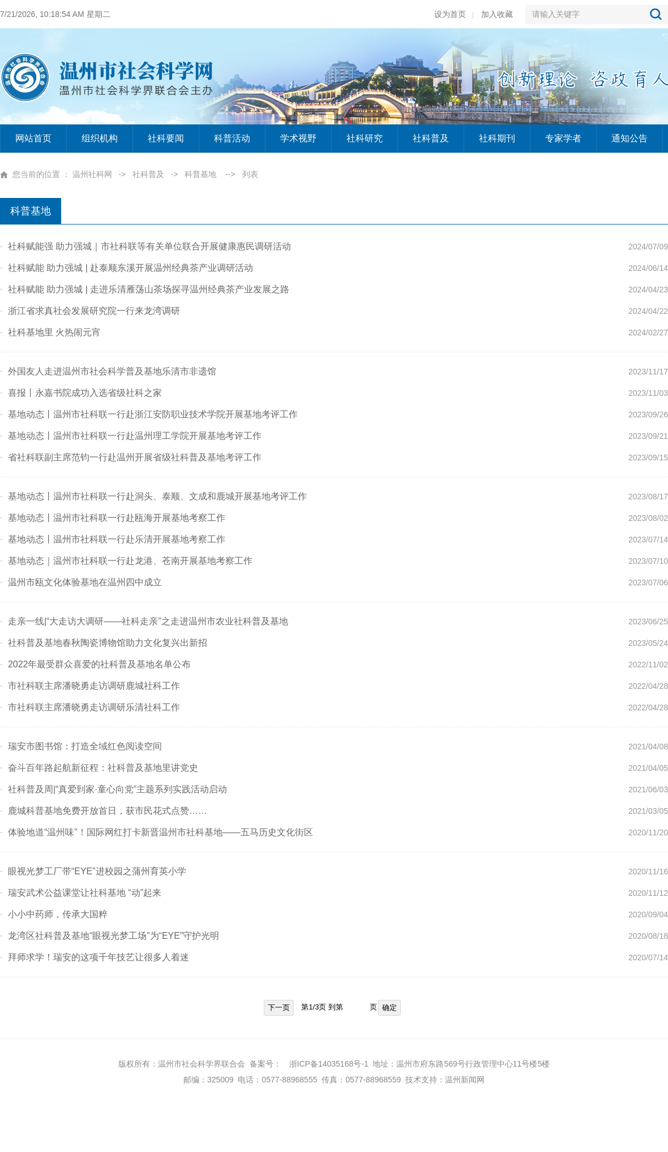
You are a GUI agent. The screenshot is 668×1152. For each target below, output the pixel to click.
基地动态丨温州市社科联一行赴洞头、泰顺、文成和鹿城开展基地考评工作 (153, 496)
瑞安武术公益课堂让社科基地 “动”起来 (80, 893)
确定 (389, 1007)
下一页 (279, 1007)
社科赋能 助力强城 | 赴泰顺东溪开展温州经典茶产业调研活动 (126, 268)
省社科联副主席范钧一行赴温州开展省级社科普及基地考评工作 (131, 457)
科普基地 (200, 174)
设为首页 (450, 14)
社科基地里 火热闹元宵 (50, 332)
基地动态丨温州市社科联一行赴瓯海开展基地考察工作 (112, 518)
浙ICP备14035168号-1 (329, 1063)
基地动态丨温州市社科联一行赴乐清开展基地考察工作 (112, 539)
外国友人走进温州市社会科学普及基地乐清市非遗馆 (108, 371)
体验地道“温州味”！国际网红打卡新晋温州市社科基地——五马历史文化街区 (156, 832)
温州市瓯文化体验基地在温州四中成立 (81, 582)
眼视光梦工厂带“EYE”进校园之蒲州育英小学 (93, 871)
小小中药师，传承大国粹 (54, 914)
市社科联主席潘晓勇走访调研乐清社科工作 (90, 707)
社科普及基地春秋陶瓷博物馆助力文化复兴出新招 (103, 643)
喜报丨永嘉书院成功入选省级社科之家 (81, 393)
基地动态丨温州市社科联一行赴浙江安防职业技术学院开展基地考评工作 (149, 414)
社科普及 (148, 174)
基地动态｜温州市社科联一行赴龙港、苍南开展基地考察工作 (126, 561)
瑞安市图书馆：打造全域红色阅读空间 (81, 746)
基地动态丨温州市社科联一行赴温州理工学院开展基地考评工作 (131, 436)
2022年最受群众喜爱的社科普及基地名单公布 (95, 664)
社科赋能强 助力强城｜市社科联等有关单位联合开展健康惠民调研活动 (145, 246)
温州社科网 (92, 174)
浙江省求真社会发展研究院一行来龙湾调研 (90, 311)
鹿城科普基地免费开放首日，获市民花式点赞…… (103, 811)
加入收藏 (497, 14)
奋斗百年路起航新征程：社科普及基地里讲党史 (99, 768)
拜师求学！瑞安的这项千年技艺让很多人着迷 (94, 957)
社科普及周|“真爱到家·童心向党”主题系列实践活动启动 (113, 789)
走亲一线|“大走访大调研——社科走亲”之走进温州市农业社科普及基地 (144, 621)
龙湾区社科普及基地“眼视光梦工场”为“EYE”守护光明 (109, 935)
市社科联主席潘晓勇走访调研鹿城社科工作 (90, 686)
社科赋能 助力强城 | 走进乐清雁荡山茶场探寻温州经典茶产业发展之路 (144, 289)
